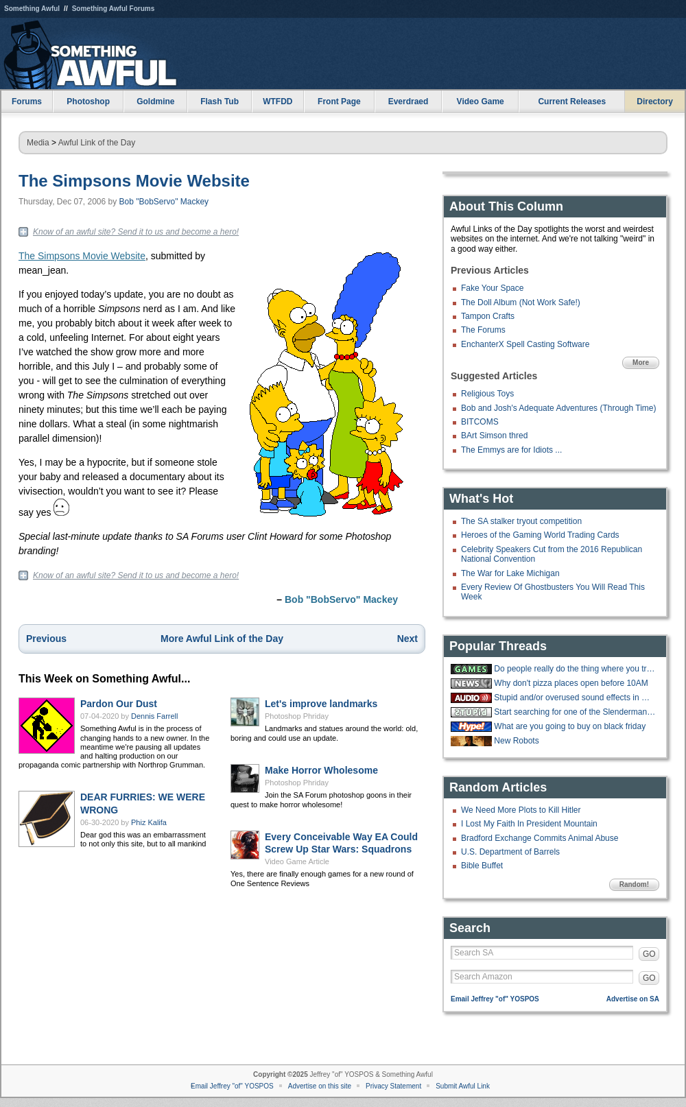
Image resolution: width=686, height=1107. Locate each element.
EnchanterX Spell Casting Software (525, 344)
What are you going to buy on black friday (570, 726)
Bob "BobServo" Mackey (164, 201)
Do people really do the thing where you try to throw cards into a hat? (575, 669)
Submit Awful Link (463, 1086)
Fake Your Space (492, 288)
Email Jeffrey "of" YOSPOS (495, 999)
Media (38, 142)
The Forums (483, 330)
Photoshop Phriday (297, 716)
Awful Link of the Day (97, 142)
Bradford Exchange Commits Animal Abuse (539, 838)
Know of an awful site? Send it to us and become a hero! (136, 232)
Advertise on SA (632, 999)
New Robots (516, 741)
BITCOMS (480, 422)
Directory (655, 101)
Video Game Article (297, 861)
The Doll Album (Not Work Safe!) (520, 302)
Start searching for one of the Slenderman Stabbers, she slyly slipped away (575, 712)
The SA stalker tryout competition (521, 521)
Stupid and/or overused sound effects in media (575, 697)
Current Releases (572, 101)
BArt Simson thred (494, 435)
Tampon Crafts (487, 316)
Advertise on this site (319, 1086)
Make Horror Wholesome (321, 770)
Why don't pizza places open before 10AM (571, 683)
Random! (634, 884)
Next (407, 638)
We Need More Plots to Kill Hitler (521, 810)
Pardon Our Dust (118, 703)
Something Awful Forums (113, 8)
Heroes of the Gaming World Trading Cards (540, 535)
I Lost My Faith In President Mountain (529, 824)
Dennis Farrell (154, 716)
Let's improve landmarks (321, 703)
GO (649, 954)
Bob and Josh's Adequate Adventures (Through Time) (558, 408)
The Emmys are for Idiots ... (511, 450)
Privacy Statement (393, 1086)
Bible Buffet (482, 865)
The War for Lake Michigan (510, 573)
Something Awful (32, 8)
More (640, 362)
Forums (27, 101)
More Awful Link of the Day (222, 638)
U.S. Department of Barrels (510, 852)
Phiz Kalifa (149, 822)
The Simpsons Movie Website (134, 180)
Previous (46, 638)
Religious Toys (487, 393)
